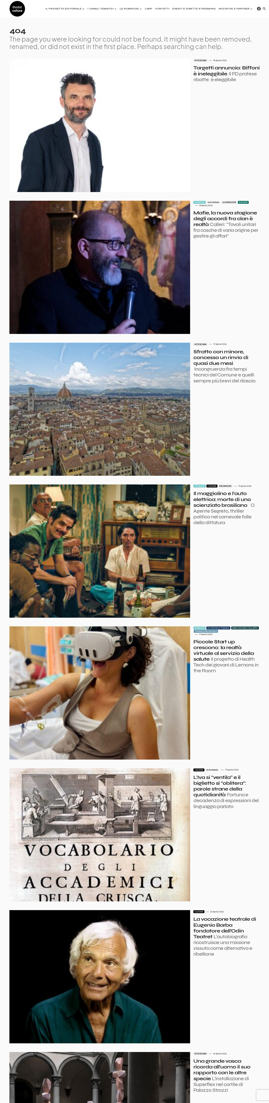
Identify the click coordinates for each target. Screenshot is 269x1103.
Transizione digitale (219, 464)
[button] (264, 8)
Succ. (151, 1075)
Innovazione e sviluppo (192, 464)
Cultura (158, 363)
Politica (174, 867)
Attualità (146, 161)
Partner (174, 1094)
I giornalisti (158, 1094)
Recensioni (172, 363)
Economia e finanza (165, 464)
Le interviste (176, 161)
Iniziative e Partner (250, 1094)
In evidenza (160, 161)
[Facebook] (259, 8)
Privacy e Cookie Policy (222, 1094)
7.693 (139, 1075)
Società (190, 161)
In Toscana (147, 60)
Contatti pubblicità (194, 1094)
